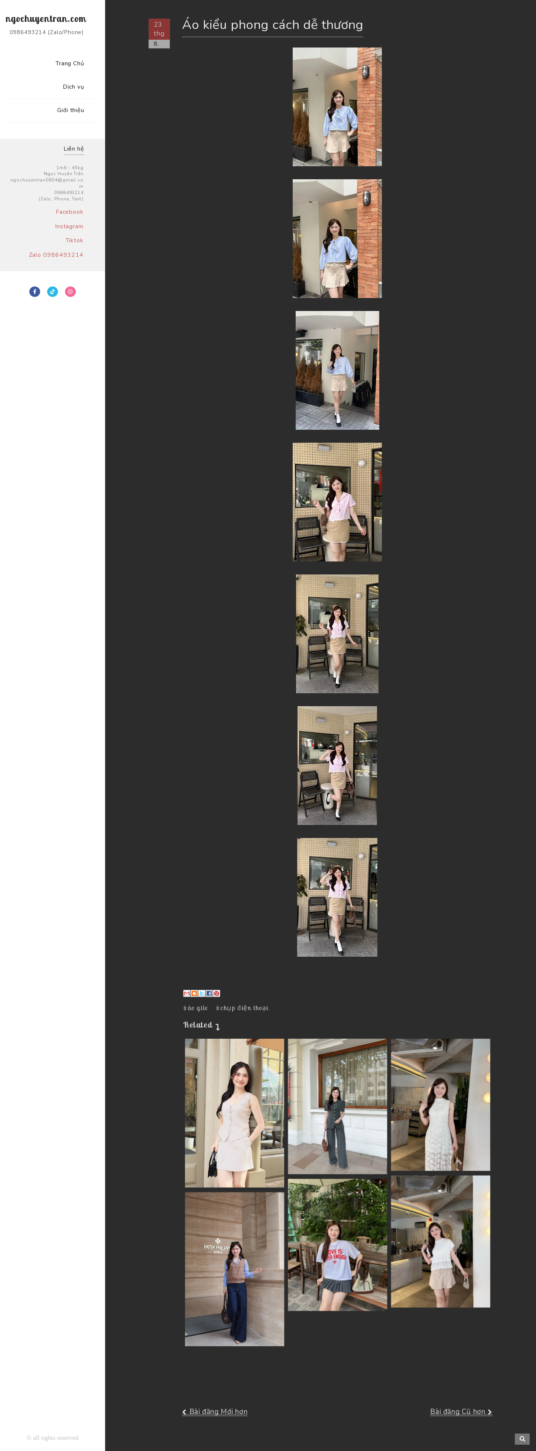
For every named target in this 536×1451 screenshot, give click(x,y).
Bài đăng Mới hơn (218, 1411)
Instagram (69, 226)
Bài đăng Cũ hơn (457, 1411)
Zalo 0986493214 (56, 255)
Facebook (70, 212)
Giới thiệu (70, 110)
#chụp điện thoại (242, 1007)
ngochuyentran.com (46, 18)
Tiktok (75, 240)
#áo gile (195, 1007)
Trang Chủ (70, 63)
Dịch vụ (73, 87)
